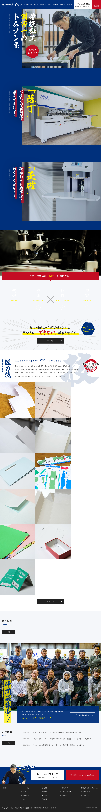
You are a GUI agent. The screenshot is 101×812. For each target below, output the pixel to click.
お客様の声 (43, 4)
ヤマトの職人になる (82, 715)
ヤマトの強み (28, 4)
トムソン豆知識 (66, 792)
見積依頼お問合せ (96, 6)
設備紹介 (62, 4)
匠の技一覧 (50, 602)
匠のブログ (65, 788)
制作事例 (69, 4)
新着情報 (64, 795)
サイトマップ (85, 795)
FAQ (49, 4)
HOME (5, 788)
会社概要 (55, 4)
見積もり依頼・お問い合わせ (84, 775)
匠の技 (36, 4)
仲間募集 (44, 799)
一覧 (8, 632)
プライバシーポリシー (87, 792)
